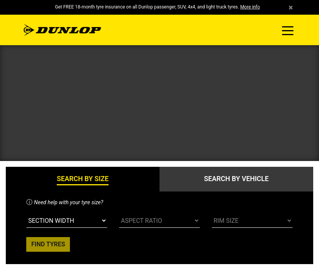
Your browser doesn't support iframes (159, 139)
